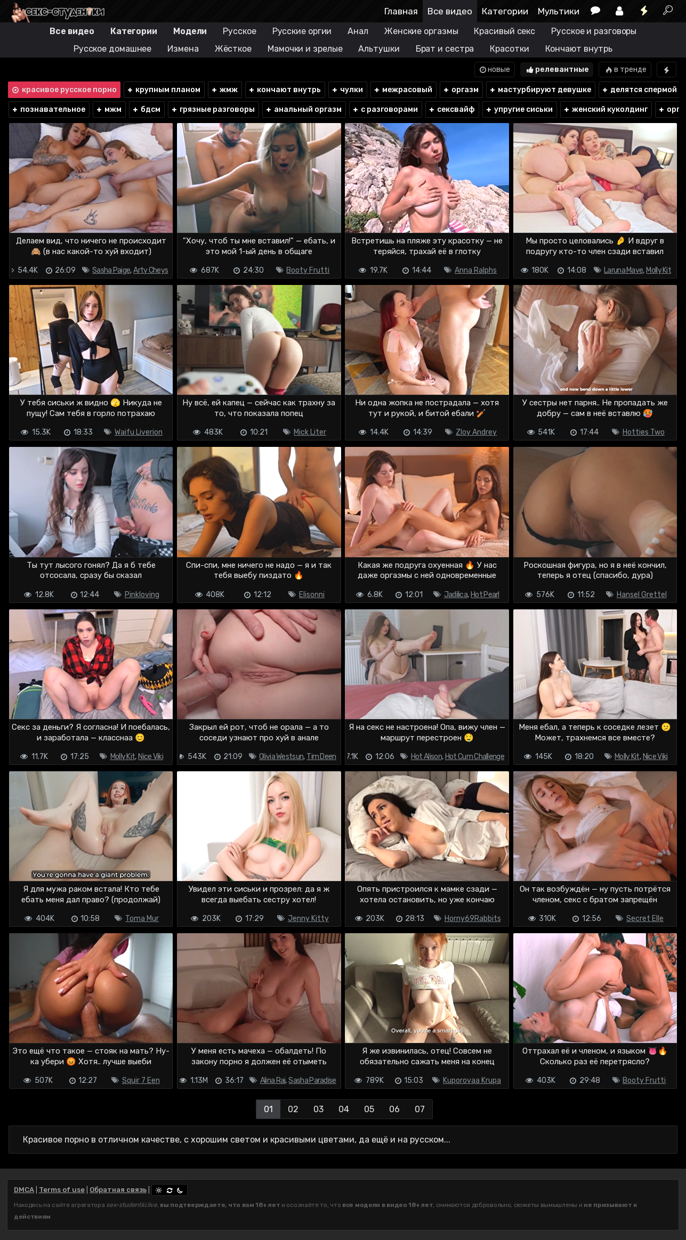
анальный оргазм (303, 109)
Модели (190, 31)
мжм (108, 109)
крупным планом (163, 89)
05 (369, 1109)
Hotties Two (644, 432)
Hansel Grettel (642, 594)
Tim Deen (321, 756)
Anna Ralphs (476, 270)
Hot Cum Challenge (474, 756)
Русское (239, 31)
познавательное (48, 109)
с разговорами (385, 109)
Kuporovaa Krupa (472, 1080)
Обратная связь (118, 1190)
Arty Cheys (150, 270)
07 (420, 1109)
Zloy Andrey (476, 432)
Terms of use (62, 1190)
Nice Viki (150, 756)
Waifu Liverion (139, 432)
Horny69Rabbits (473, 918)
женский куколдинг (605, 109)
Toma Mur (142, 918)
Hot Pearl (485, 594)
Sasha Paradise (312, 1080)
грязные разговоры (213, 109)
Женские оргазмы (421, 31)
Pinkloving (142, 594)
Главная (401, 11)
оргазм (460, 89)
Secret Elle (645, 918)
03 (318, 1109)
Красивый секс (504, 31)
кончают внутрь (284, 89)
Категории (505, 11)
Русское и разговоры (593, 31)
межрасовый (402, 89)
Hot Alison (426, 756)
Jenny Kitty (308, 918)
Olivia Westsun (281, 756)
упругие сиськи (519, 109)
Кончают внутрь (579, 49)
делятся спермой (639, 89)
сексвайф (451, 109)
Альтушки (378, 49)
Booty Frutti (307, 270)
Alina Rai (273, 1080)
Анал (358, 31)
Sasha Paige (111, 270)
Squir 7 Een (141, 1080)
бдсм (146, 109)
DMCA (24, 1190)
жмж (224, 89)
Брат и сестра (445, 49)
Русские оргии (302, 31)
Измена (182, 49)
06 (394, 1109)
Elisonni (312, 594)
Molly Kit (658, 270)
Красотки (509, 49)
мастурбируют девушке (540, 89)
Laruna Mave (623, 270)
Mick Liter (310, 432)
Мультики (558, 11)
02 (293, 1109)
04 (343, 1109)
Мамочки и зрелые (305, 49)
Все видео (449, 11)
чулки (347, 89)
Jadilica (455, 594)
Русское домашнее (112, 49)
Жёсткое (233, 49)
